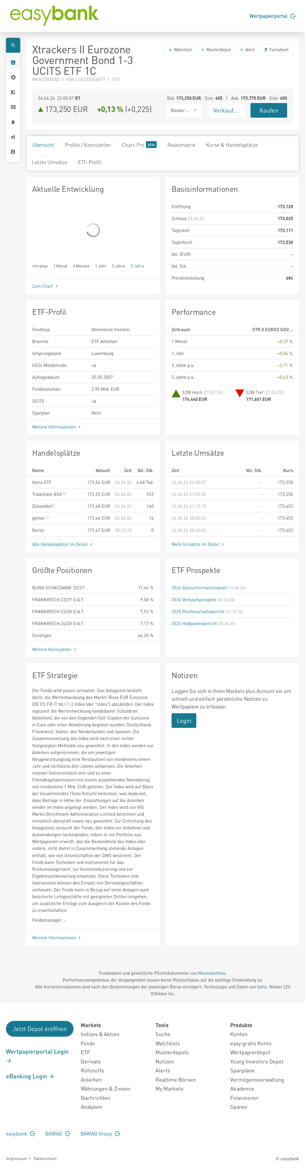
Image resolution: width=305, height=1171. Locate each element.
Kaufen (268, 110)
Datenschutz (45, 1158)
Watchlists (167, 1043)
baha (262, 987)
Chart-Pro (139, 144)
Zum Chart (45, 286)
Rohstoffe (92, 1070)
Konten (239, 1033)
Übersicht (43, 144)
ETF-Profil (89, 162)
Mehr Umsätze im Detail (198, 544)
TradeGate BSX (49, 494)
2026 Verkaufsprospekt (194, 599)
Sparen (238, 1106)
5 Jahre (137, 265)
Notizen (164, 1061)
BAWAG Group (100, 1133)
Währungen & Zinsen (105, 1088)
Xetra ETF (42, 482)
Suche (162, 1033)
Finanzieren (244, 1097)
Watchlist (180, 49)
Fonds (88, 1043)
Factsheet (276, 49)
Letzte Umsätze (49, 162)
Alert (247, 49)
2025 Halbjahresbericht (194, 623)
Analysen (91, 1106)
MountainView (211, 973)
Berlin (38, 530)
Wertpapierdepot (250, 1052)
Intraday (40, 265)
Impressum (16, 1158)
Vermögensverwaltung (257, 1079)
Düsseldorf (42, 506)
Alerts (162, 1070)
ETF (85, 1052)
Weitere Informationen (57, 427)
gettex (40, 518)
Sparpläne (242, 1070)
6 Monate (81, 265)
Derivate (91, 1061)
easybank (20, 1133)
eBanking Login (30, 1076)
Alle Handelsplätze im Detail (63, 544)
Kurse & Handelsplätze (232, 144)
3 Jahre (118, 265)
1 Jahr (100, 265)
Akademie (242, 1088)
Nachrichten (95, 1097)
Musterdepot (215, 49)
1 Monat (60, 265)
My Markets (169, 1088)
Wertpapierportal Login (37, 1055)
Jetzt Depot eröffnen (40, 1029)
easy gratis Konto (251, 1043)
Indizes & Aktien (100, 1033)
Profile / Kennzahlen (88, 144)
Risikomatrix (181, 144)
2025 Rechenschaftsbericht (198, 611)
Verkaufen (226, 110)
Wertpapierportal (272, 16)
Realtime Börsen (175, 1079)
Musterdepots (172, 1052)
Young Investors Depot (257, 1061)
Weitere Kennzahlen (54, 649)
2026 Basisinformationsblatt (199, 588)
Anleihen (91, 1079)
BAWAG (57, 1133)
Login (184, 720)
